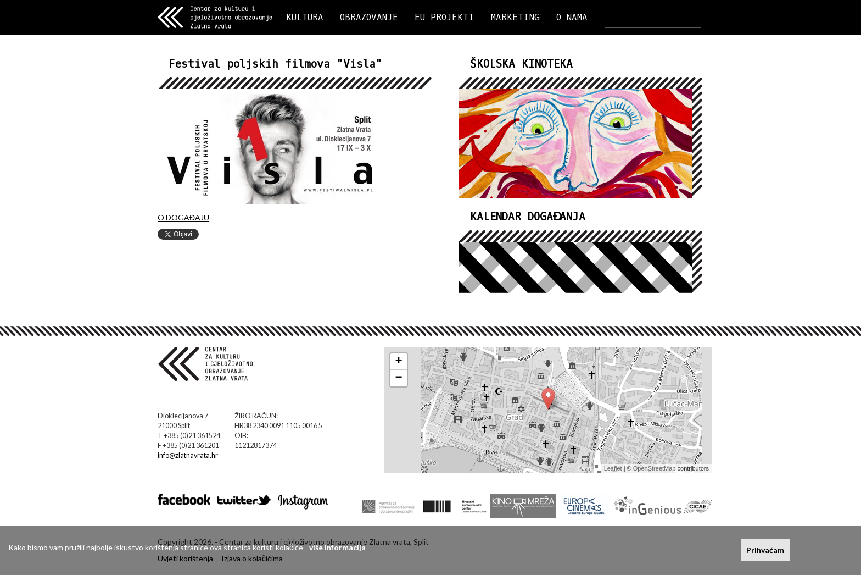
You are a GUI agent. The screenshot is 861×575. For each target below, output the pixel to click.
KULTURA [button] (304, 17)
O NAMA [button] (572, 17)
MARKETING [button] (515, 17)
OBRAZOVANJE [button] (369, 17)
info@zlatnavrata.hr (188, 455)
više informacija (337, 547)
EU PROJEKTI (444, 17)
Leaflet (613, 468)
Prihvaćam (765, 550)
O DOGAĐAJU (183, 217)
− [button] (398, 378)
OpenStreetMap (654, 468)
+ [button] (398, 361)
